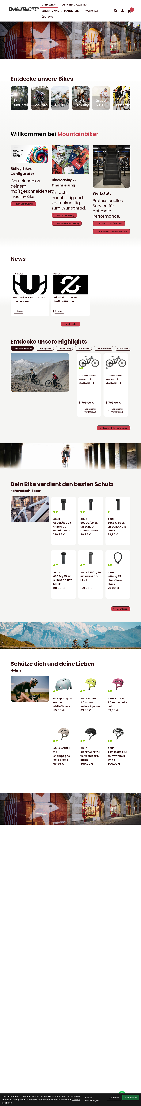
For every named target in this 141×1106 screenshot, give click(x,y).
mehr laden (70, 324)
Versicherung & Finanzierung (60, 10)
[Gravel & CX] (101, 98)
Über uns (47, 16)
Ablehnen (114, 1097)
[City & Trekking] (81, 98)
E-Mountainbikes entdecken (114, 427)
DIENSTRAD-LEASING (74, 4)
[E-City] (60, 98)
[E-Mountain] (19, 98)
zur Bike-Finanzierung (66, 223)
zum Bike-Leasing (63, 215)
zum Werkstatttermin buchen (110, 231)
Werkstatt (92, 10)
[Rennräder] (121, 98)
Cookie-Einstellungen (92, 1099)
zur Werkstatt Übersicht (108, 223)
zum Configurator (22, 203)
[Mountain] (40, 98)
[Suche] (115, 10)
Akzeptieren (131, 1097)
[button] (137, 40)
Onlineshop (48, 4)
